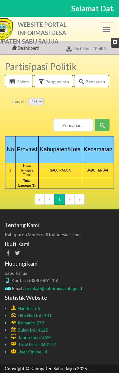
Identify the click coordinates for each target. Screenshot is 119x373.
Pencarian (91, 82)
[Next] (70, 199)
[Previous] (39, 199)
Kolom (19, 82)
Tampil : (18, 101)
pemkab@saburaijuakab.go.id (53, 288)
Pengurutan (53, 82)
